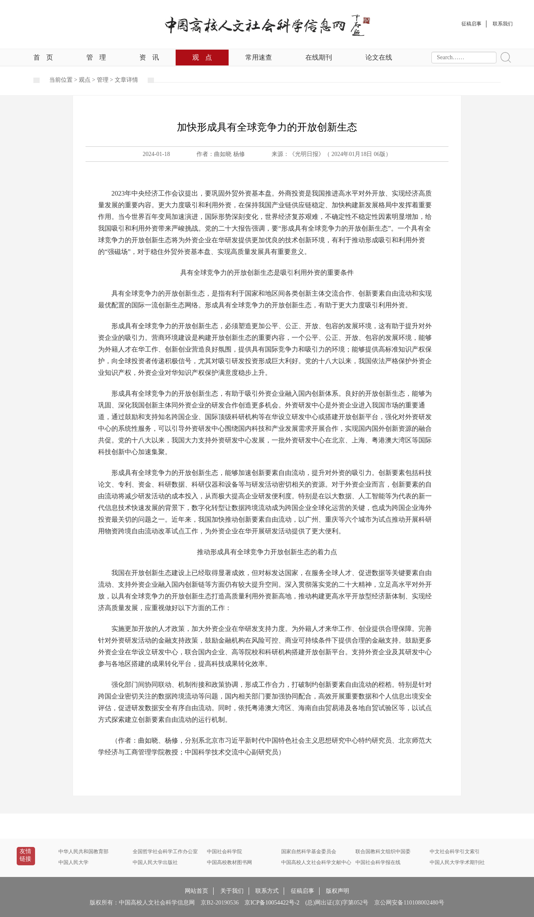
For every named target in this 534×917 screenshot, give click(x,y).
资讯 (149, 57)
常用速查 (258, 57)
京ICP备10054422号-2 (271, 902)
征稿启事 (302, 891)
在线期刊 (318, 57)
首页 (43, 57)
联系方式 (267, 891)
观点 (202, 57)
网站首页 (196, 891)
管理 (96, 57)
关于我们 (232, 891)
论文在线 (378, 57)
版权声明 (337, 891)
